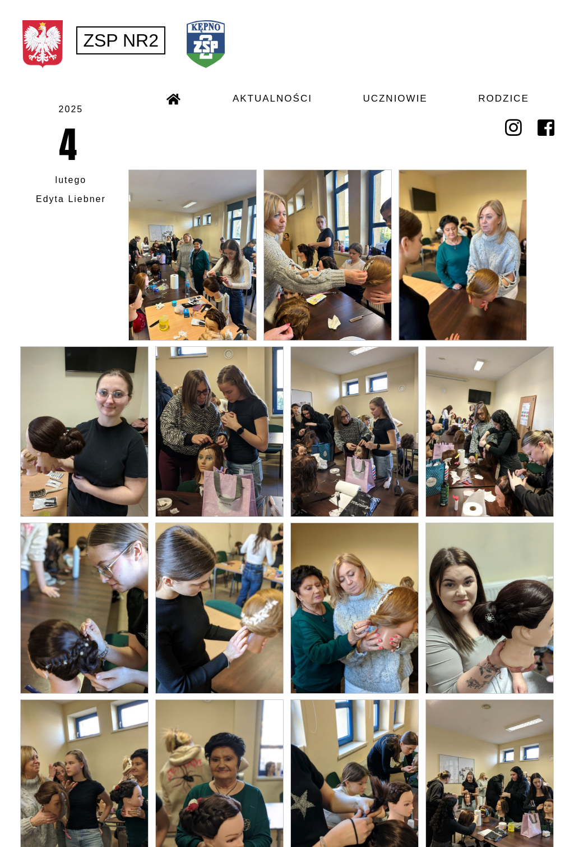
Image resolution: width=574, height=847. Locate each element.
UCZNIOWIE (395, 98)
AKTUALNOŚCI (272, 98)
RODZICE (503, 98)
